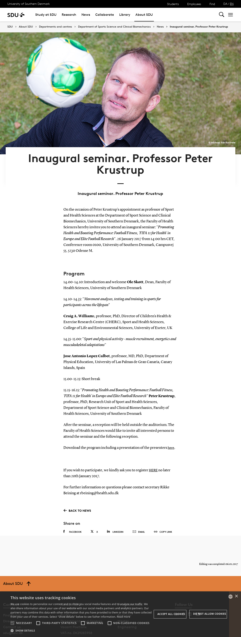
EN (232, 3)
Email (138, 513)
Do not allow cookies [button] (209, 614)
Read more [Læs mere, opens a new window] (123, 616)
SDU (10, 26)
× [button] (236, 596)
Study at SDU (45, 15)
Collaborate (104, 15)
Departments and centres (55, 26)
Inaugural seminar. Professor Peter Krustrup (199, 26)
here (171, 430)
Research (69, 15)
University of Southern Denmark (28, 3)
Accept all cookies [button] (171, 614)
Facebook (72, 513)
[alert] (120, 614)
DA (225, 3)
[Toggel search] (221, 14)
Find (212, 4)
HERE (154, 452)
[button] (12, 623)
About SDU (144, 15)
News (85, 15)
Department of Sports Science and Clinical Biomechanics (114, 26)
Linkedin (115, 513)
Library (124, 15)
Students (173, 4)
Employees (194, 4)
